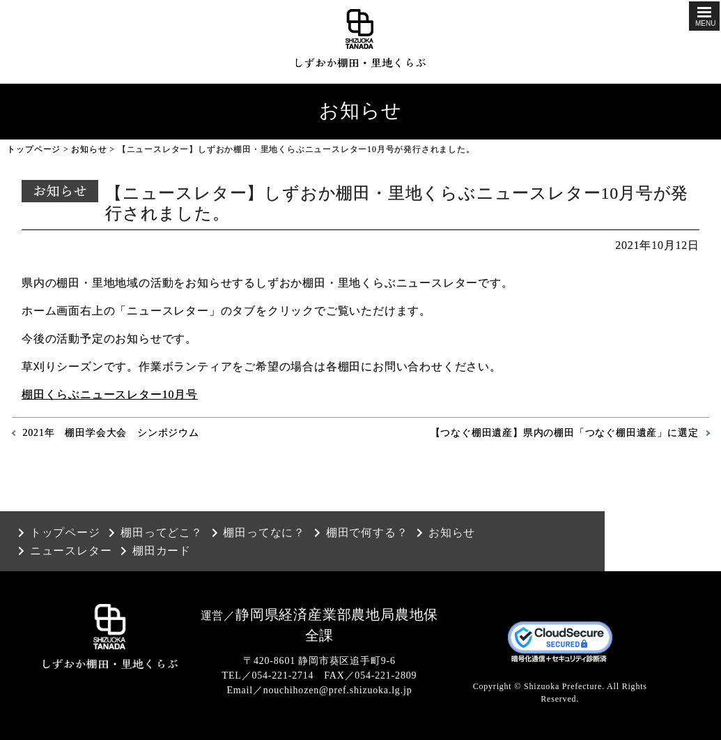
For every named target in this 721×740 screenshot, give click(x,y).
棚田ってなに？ (264, 532)
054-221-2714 (282, 675)
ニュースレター (71, 551)
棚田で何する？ (367, 532)
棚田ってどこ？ (162, 532)
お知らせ (89, 149)
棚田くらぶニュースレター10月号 (110, 394)
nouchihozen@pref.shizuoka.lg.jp (337, 690)
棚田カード (161, 551)
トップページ (34, 149)
